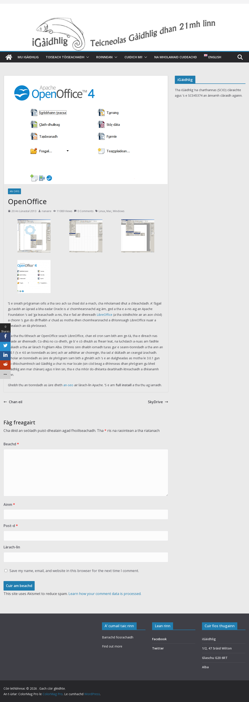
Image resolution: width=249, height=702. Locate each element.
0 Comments (83, 211)
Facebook (159, 639)
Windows (118, 211)
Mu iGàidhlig (28, 57)
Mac (108, 211)
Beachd (11, 444)
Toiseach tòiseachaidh (65, 57)
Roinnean (104, 57)
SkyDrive (158, 401)
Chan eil (13, 401)
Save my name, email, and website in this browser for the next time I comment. (74, 570)
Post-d (11, 525)
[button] (86, 57)
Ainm (9, 504)
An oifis (14, 191)
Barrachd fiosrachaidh (117, 637)
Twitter (158, 648)
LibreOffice (104, 314)
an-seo (68, 385)
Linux (102, 211)
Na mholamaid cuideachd (175, 57)
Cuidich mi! (133, 57)
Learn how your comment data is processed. (104, 593)
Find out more (112, 646)
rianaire (46, 211)
